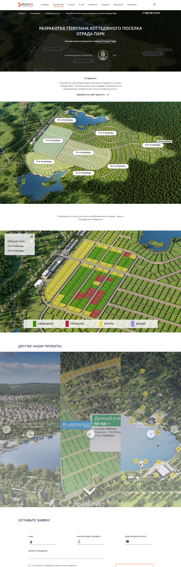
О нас (83, 5)
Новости (107, 5)
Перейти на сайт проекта (90, 94)
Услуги (73, 5)
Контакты (134, 5)
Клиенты (94, 5)
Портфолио (60, 5)
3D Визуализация (54, 13)
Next (174, 461)
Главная (47, 5)
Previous (7, 461)
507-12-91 (151, 12)
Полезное (120, 5)
